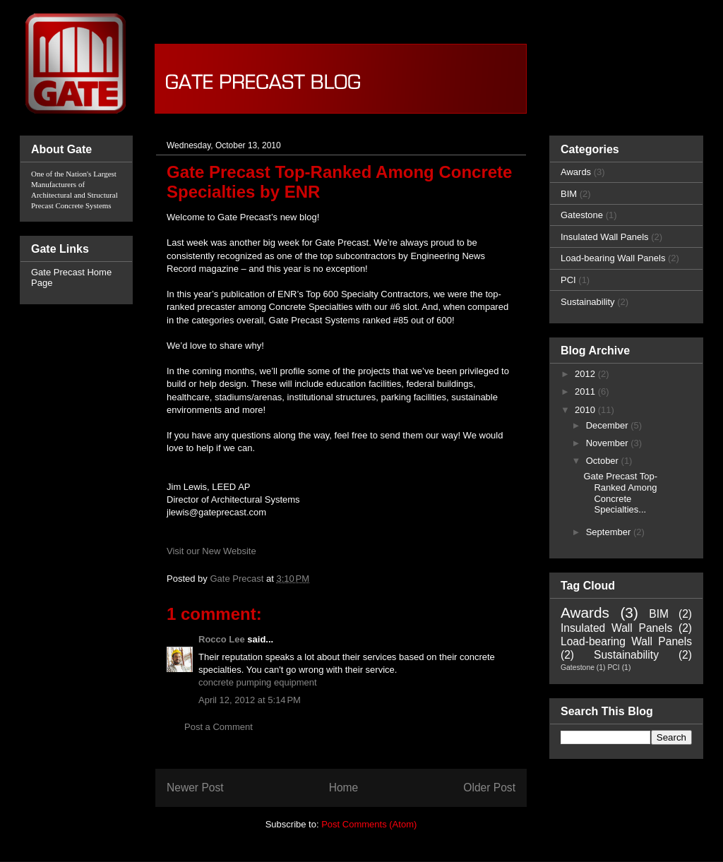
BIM (569, 193)
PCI (568, 280)
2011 (586, 391)
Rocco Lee (221, 639)
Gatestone (582, 215)
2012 (586, 374)
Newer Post (195, 788)
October (603, 460)
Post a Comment (218, 727)
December (608, 425)
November (608, 443)
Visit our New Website (211, 551)
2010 (586, 410)
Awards (576, 172)
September (609, 532)
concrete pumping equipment (257, 682)
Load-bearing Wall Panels (613, 258)
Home (344, 788)
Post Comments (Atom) (369, 824)
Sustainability (588, 302)
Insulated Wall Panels (605, 237)
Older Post (489, 788)
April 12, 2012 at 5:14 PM (249, 700)
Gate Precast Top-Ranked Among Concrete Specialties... (620, 493)
